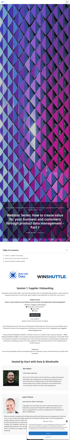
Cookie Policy (48, 437)
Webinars (33, 232)
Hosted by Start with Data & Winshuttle (16, 258)
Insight (12, 207)
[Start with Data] (3, 2)
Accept (48, 433)
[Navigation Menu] (67, 2)
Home (7, 207)
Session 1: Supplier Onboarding (14, 255)
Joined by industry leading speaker (15, 261)
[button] (67, 421)
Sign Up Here (35, 315)
